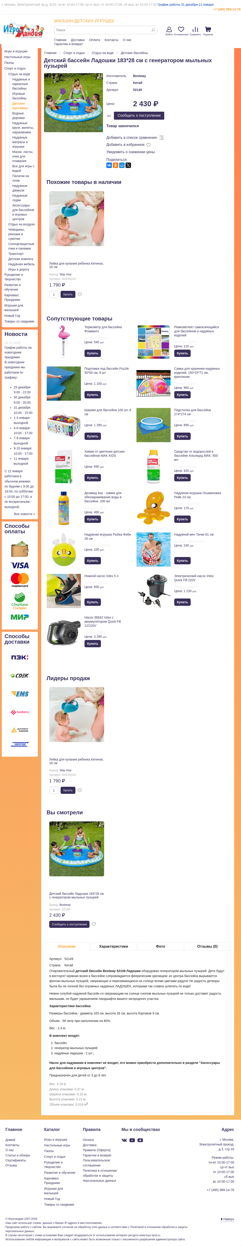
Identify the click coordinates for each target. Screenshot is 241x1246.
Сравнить (195, 31)
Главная (60, 40)
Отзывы (11, 1165)
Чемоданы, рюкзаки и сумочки (16, 234)
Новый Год (12, 315)
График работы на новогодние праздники (18, 352)
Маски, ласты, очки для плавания (22, 156)
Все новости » (24, 514)
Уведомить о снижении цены (130, 152)
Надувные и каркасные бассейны (21, 83)
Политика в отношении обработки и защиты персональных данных (100, 1176)
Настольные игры (17, 57)
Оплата (94, 40)
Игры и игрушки (15, 51)
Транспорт (16, 253)
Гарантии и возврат (68, 44)
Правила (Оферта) (97, 1150)
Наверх (227, 1219)
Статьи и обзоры (17, 1155)
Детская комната (20, 259)
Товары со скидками (19, 321)
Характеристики (113, 946)
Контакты (111, 40)
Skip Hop (65, 274)
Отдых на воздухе (21, 224)
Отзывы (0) (207, 946)
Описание (67, 946)
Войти (169, 31)
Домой (10, 1140)
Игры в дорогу (18, 269)
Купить (68, 294)
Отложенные (181, 31)
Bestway (139, 76)
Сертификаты (15, 1160)
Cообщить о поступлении (139, 115)
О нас (127, 40)
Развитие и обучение (59, 1172)
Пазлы (9, 62)
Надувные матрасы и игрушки (20, 142)
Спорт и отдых (15, 68)
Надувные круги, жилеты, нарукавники (23, 127)
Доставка (78, 40)
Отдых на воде (19, 74)
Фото (160, 946)
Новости (16, 334)
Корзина (208, 31)
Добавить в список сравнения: (132, 137)
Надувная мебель (21, 264)
